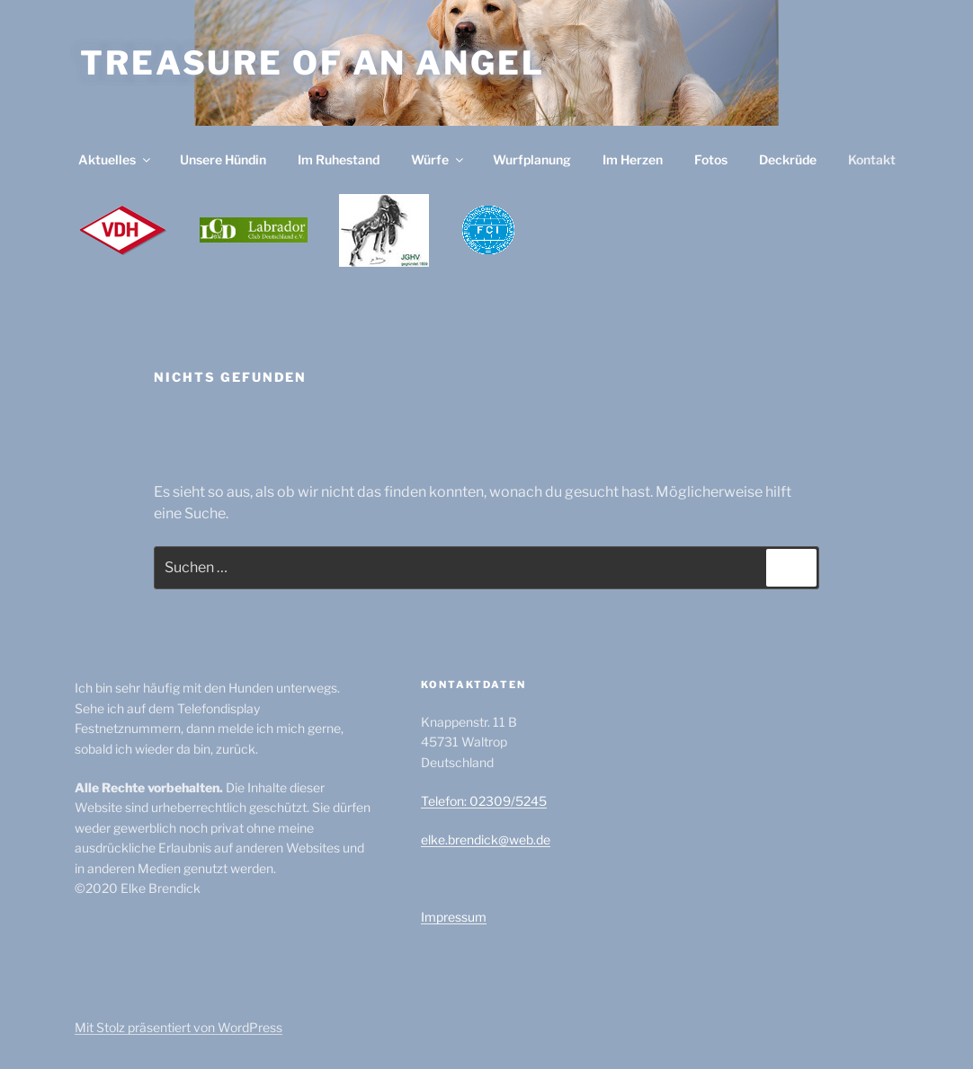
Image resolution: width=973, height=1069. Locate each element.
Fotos (711, 159)
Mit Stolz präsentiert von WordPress (178, 1027)
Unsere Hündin (223, 159)
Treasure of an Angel (312, 63)
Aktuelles (115, 159)
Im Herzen (633, 159)
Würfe (438, 159)
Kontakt (872, 159)
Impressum (453, 916)
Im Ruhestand (338, 159)
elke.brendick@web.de (485, 839)
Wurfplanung (532, 159)
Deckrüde (788, 159)
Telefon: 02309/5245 (484, 800)
